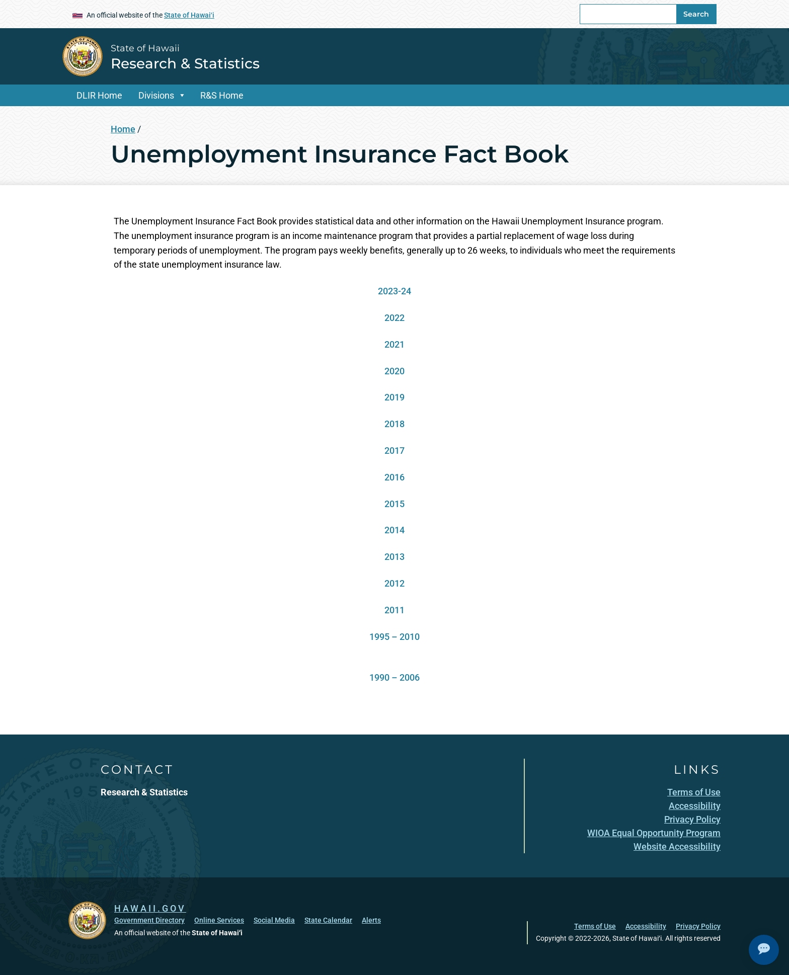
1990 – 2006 (394, 677)
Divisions (156, 95)
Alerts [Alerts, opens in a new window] (371, 920)
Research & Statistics (185, 63)
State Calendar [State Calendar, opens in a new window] (328, 920)
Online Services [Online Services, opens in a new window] (219, 920)
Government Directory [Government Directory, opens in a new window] (149, 920)
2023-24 (394, 291)
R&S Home (222, 95)
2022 (394, 317)
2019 (394, 397)
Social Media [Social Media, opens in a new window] (274, 920)
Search (696, 14)
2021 (394, 344)
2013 (394, 556)
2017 (394, 450)
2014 (394, 530)
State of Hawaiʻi (189, 15)
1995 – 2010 (394, 636)
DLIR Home (99, 95)
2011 (394, 610)
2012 (394, 583)
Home (123, 129)
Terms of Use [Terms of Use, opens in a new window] (595, 926)
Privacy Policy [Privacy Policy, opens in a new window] (698, 926)
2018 (394, 424)
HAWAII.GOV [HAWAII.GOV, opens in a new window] (150, 908)
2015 (394, 504)
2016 (394, 477)
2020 (394, 371)
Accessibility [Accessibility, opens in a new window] (645, 926)
